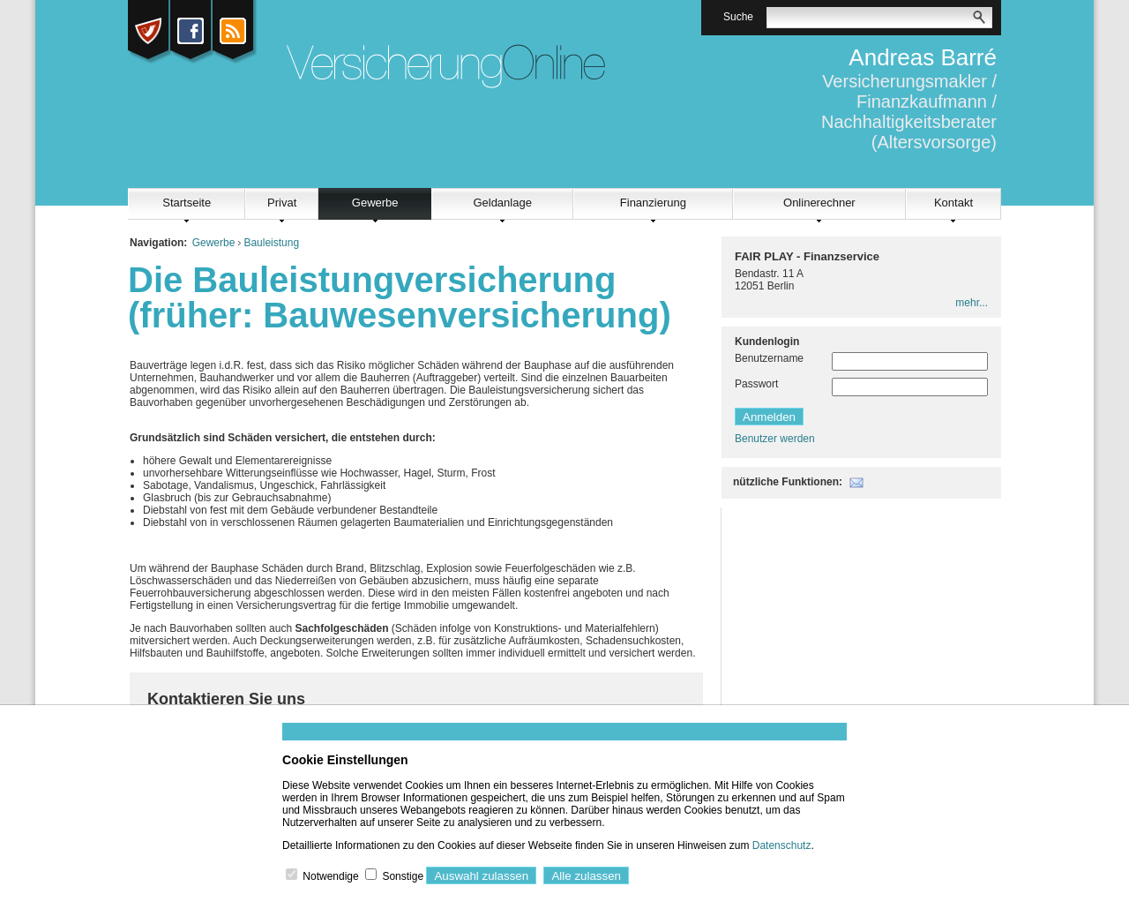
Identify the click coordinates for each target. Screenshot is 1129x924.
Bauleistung (271, 243)
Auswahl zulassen (481, 876)
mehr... (971, 303)
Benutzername (769, 358)
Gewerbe (375, 202)
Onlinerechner (819, 202)
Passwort (756, 384)
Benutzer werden (775, 438)
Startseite (186, 202)
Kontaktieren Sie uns (226, 699)
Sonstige (402, 876)
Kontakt (953, 202)
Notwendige (330, 876)
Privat (281, 202)
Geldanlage (502, 202)
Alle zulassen (586, 876)
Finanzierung (653, 202)
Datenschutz (781, 845)
